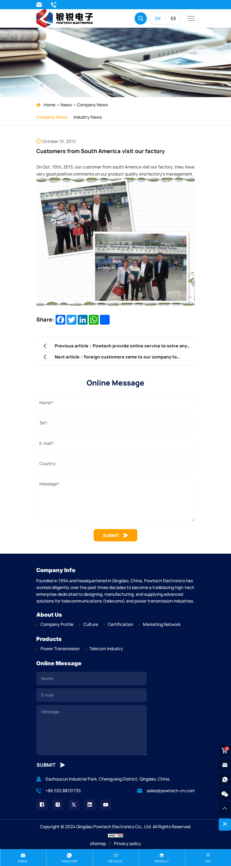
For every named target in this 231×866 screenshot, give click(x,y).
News (66, 105)
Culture (90, 624)
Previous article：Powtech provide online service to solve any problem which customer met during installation (121, 347)
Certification (120, 624)
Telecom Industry (106, 648)
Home (49, 105)
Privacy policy (127, 843)
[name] (91, 678)
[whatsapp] (225, 779)
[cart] (225, 751)
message (115, 861)
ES (173, 18)
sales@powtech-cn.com (39, 4)
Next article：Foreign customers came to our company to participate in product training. (116, 358)
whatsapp (69, 861)
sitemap (98, 843)
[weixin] (225, 794)
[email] (91, 695)
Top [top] (208, 861)
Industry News (87, 117)
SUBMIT (115, 535)
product (162, 861)
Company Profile (57, 624)
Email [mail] (23, 861)
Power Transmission (60, 648)
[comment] (91, 730)
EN (158, 18)
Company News (92, 105)
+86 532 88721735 (54, 4)
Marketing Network (162, 624)
